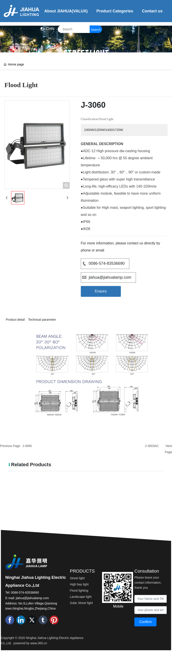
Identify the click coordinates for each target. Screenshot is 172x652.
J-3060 (27, 446)
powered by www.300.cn (30, 643)
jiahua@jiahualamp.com (110, 277)
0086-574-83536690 (107, 263)
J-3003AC (152, 446)
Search (95, 29)
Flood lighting (79, 590)
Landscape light (81, 596)
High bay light (79, 584)
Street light (77, 578)
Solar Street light (81, 603)
